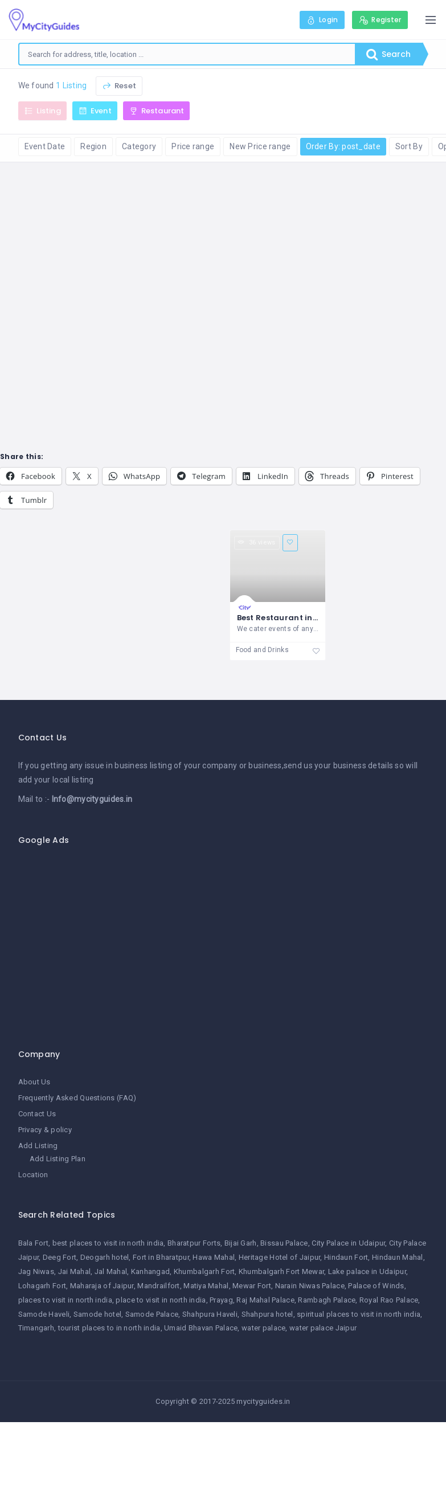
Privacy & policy (45, 1129)
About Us (34, 1082)
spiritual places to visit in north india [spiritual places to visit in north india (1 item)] (358, 1314)
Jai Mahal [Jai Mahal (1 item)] (74, 1271)
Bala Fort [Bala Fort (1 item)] (33, 1243)
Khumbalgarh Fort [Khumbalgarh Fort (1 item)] (204, 1271)
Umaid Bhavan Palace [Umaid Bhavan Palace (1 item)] (201, 1328)
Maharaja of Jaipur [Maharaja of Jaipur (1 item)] (102, 1285)
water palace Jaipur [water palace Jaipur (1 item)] (323, 1328)
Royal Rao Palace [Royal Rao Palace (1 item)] (388, 1300)
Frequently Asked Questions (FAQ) (77, 1097)
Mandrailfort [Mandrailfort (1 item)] (158, 1285)
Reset (119, 85)
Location (33, 1174)
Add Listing (38, 1145)
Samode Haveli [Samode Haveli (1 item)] (44, 1314)
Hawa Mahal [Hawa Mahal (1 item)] (214, 1257)
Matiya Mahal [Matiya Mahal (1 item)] (205, 1285)
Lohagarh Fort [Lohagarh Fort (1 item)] (42, 1285)
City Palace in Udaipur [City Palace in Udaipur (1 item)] (348, 1243)
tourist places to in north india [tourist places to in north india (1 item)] (109, 1328)
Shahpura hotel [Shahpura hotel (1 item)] (267, 1314)
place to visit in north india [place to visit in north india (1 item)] (161, 1300)
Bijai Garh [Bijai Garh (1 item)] (240, 1243)
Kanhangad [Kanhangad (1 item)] (150, 1271)
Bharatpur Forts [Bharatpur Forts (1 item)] (193, 1243)
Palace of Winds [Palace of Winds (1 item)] (376, 1285)
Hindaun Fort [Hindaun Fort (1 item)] (346, 1257)
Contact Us (37, 1113)
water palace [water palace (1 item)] (263, 1328)
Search (388, 54)
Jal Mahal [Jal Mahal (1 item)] (111, 1271)
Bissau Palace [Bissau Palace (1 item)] (284, 1243)
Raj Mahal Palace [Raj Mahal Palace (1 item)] (265, 1300)
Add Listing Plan (57, 1158)
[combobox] (187, 54)
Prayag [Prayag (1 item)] (221, 1300)
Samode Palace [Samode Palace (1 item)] (152, 1314)
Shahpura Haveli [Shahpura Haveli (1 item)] (210, 1314)
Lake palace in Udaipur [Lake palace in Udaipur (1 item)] (367, 1271)
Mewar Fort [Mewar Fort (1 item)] (251, 1285)
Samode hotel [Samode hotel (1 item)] (97, 1314)
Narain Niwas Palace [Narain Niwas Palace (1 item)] (310, 1285)
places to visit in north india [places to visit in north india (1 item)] (65, 1300)
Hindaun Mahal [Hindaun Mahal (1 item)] (397, 1257)
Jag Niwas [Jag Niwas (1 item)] (36, 1271)
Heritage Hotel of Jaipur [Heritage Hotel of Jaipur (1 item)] (280, 1257)
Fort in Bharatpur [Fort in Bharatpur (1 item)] (161, 1257)
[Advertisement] (227, 941)
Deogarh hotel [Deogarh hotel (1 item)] (104, 1257)
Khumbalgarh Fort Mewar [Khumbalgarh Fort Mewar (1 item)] (281, 1271)
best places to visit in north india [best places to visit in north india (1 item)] (108, 1243)
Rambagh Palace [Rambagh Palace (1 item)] (326, 1300)
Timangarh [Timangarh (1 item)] (36, 1328)
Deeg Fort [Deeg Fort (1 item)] (60, 1257)
